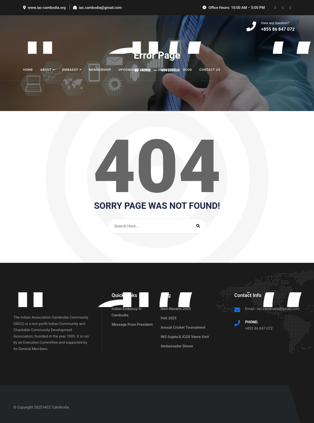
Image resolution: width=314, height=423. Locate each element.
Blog (187, 69)
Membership (100, 69)
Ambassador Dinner (177, 346)
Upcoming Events (134, 69)
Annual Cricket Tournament (183, 327)
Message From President (132, 324)
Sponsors (167, 69)
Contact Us (209, 69)
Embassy (70, 69)
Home (28, 69)
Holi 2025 (169, 318)
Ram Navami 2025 (176, 309)
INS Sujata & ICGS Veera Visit (185, 337)
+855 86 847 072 (259, 328)
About (46, 69)
